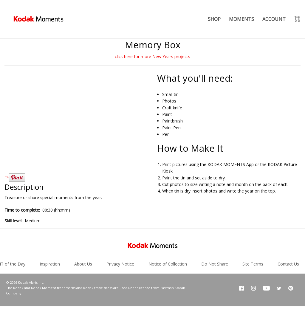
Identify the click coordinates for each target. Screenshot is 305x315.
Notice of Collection (167, 264)
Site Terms (252, 264)
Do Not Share (214, 264)
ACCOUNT (274, 19)
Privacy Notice (120, 264)
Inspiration (50, 264)
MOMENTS (241, 19)
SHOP (214, 19)
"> (14, 177)
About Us (83, 264)
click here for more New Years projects (152, 56)
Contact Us (288, 264)
